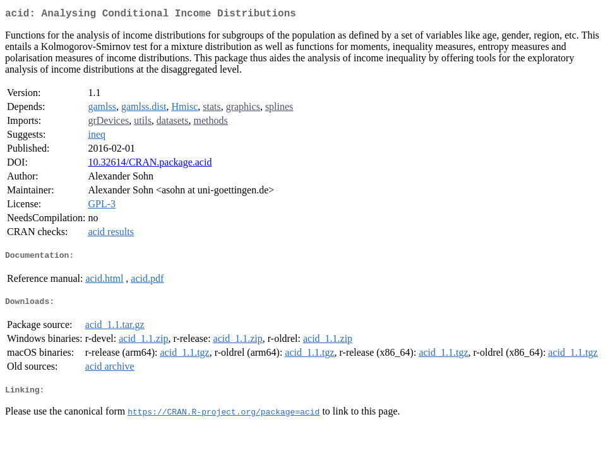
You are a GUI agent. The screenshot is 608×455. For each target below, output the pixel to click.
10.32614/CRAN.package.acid (150, 164)
